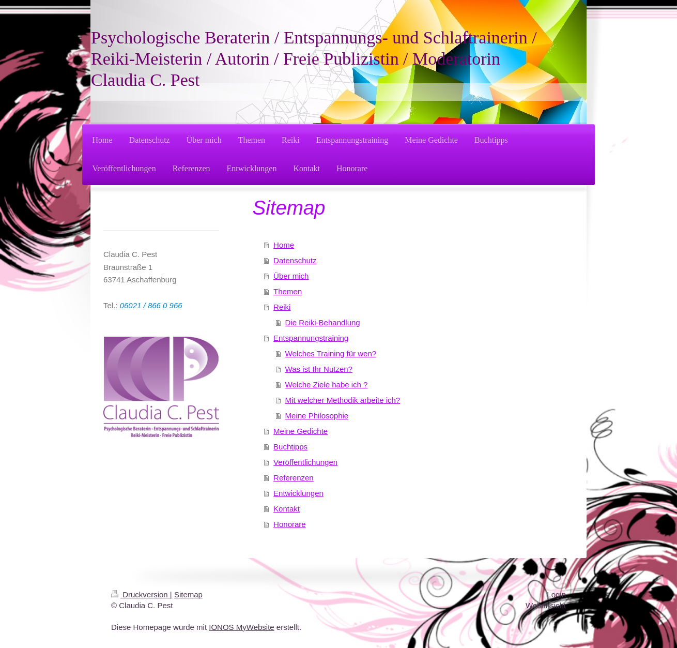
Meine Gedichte (300, 431)
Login (556, 594)
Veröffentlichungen (305, 462)
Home (283, 244)
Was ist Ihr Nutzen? (318, 369)
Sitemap (188, 594)
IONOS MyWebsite (241, 627)
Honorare (289, 524)
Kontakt (286, 508)
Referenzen (293, 477)
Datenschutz (294, 260)
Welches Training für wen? (330, 353)
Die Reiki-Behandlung (322, 322)
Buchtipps (290, 446)
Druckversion (140, 594)
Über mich (291, 276)
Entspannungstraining (310, 338)
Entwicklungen (298, 493)
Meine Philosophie (317, 415)
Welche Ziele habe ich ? (326, 384)
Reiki (281, 307)
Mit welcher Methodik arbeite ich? (343, 400)
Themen (287, 291)
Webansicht (546, 605)
